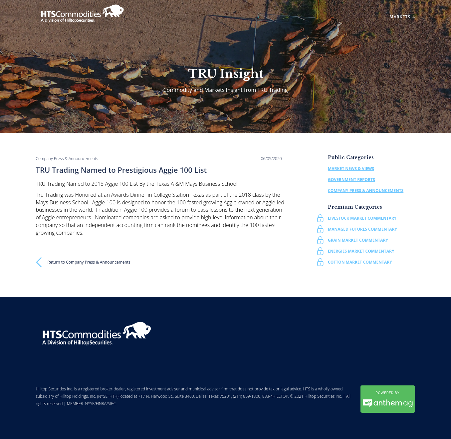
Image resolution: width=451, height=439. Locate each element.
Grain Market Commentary (358, 240)
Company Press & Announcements (365, 190)
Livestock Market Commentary (362, 218)
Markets (402, 17)
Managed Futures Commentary (362, 229)
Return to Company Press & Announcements (89, 262)
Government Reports (351, 179)
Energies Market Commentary (361, 251)
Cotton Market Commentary (360, 262)
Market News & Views (351, 168)
